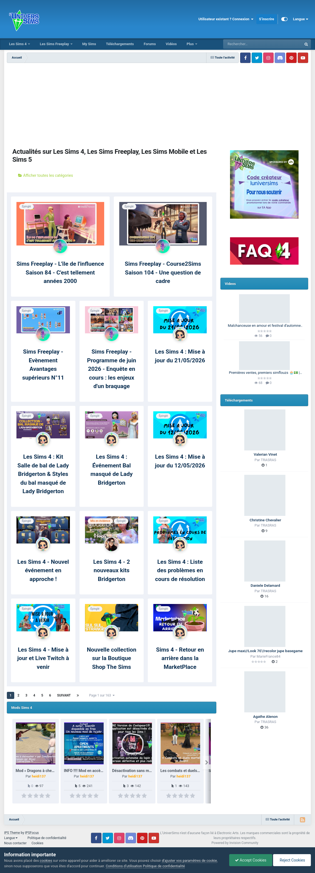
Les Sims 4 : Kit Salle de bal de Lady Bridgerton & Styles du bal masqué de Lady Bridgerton (43, 474)
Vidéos (171, 44)
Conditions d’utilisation (124, 866)
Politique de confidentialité (46, 838)
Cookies (37, 843)
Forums (150, 44)
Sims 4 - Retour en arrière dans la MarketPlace (180, 658)
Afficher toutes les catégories (45, 175)
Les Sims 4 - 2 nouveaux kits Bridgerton (111, 570)
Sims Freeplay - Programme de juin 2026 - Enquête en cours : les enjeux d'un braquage (111, 368)
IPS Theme (12, 833)
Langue (300, 19)
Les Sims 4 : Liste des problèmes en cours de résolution (180, 570)
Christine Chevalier (265, 520)
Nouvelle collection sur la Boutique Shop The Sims (111, 658)
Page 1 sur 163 (102, 695)
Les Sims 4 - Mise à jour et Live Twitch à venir (43, 658)
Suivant (64, 695)
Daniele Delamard (265, 585)
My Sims (89, 44)
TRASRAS (268, 460)
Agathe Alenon (265, 716)
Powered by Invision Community (235, 843)
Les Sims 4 (18, 44)
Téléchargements (120, 44)
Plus (191, 44)
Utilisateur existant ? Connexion (226, 19)
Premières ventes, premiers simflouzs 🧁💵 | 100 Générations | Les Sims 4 (264, 373)
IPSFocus (32, 833)
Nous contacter (15, 843)
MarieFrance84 (268, 656)
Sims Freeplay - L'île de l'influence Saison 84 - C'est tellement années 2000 (60, 272)
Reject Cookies (292, 860)
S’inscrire (266, 19)
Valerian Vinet (265, 454)
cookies (46, 860)
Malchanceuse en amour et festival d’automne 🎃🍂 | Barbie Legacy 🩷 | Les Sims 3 (264, 325)
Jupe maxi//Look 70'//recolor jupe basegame (265, 651)
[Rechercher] (247, 44)
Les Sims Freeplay (55, 44)
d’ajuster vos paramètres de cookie (189, 860)
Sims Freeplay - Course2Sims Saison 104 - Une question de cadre (163, 272)
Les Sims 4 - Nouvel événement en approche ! (43, 570)
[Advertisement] (111, 104)
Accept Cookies (250, 860)
